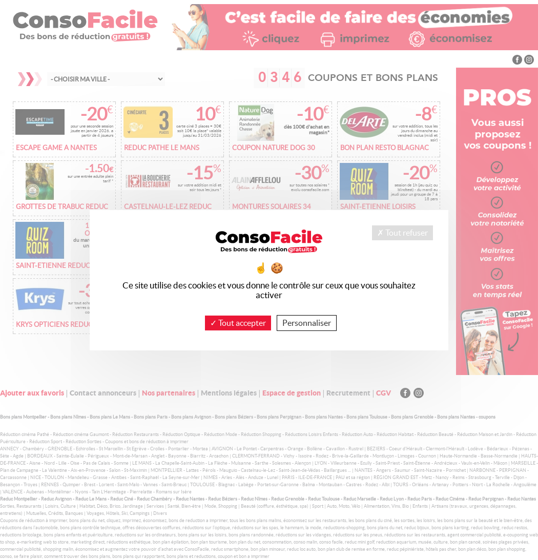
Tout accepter (238, 322)
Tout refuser (402, 232)
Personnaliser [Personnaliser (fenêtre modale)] (306, 322)
